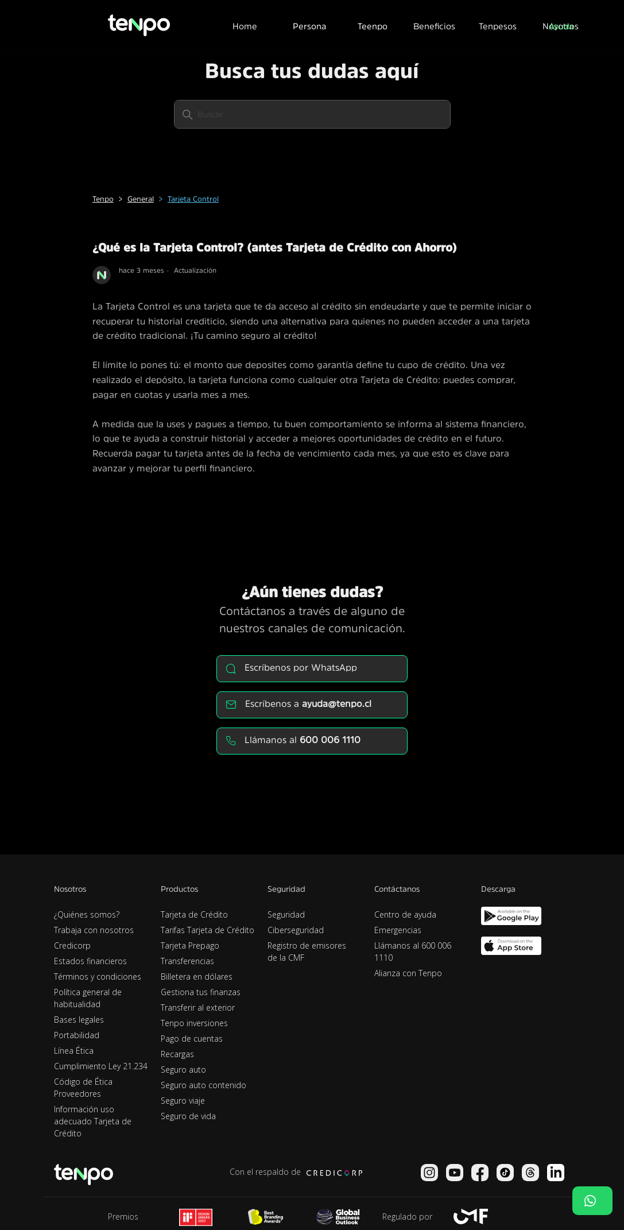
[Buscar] (312, 114)
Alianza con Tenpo (408, 973)
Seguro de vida (188, 1116)
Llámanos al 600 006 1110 (412, 951)
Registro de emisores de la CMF (307, 951)
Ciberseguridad (296, 930)
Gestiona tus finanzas (201, 992)
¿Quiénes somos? (86, 914)
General (140, 199)
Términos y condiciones (97, 976)
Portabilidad (76, 1035)
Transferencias (187, 961)
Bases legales (79, 1019)
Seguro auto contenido (203, 1085)
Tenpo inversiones (194, 1023)
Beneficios (434, 26)
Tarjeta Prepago (190, 945)
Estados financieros (90, 961)
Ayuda (561, 26)
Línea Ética (74, 1050)
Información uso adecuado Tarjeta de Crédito (92, 1121)
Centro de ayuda (405, 914)
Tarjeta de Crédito (194, 914)
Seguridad (286, 914)
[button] (309, 25)
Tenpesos (498, 26)
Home (244, 26)
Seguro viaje (183, 1100)
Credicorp (72, 945)
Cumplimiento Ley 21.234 (101, 1066)
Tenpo (103, 199)
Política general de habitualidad (88, 998)
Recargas (177, 1054)
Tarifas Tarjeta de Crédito (207, 930)
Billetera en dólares (196, 976)
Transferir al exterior (198, 1007)
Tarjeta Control (193, 199)
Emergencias (397, 930)
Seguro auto (183, 1069)
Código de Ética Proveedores (83, 1087)
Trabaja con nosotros (94, 930)
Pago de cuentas (192, 1038)
